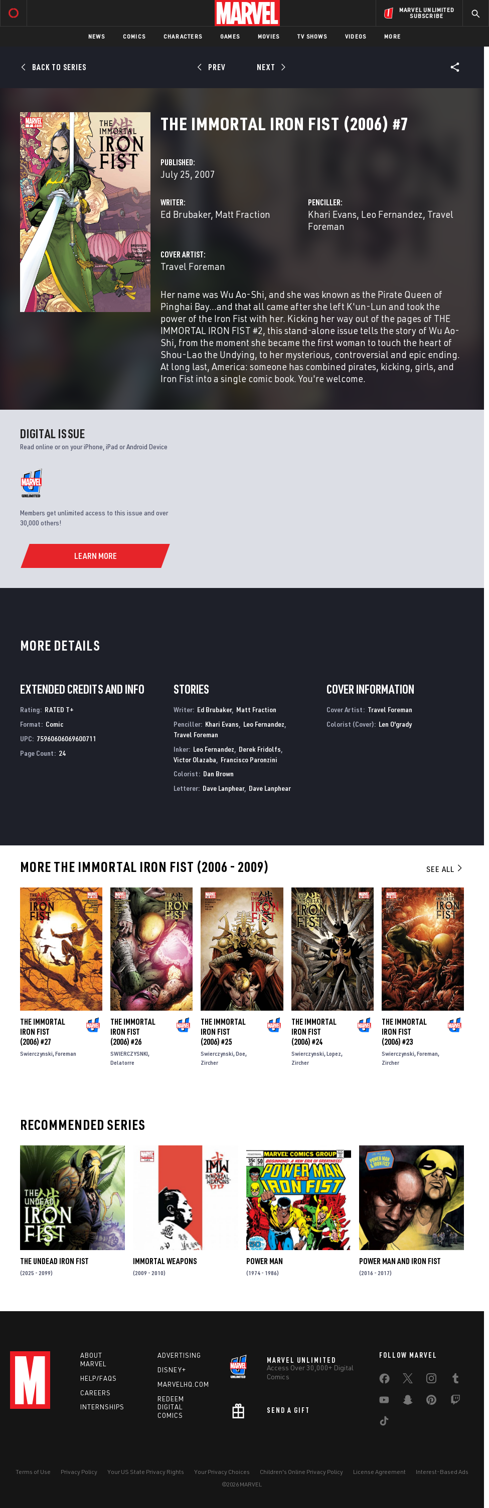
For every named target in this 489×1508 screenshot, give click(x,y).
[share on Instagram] (431, 1380)
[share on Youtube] (384, 1402)
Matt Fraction (242, 214)
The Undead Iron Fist (54, 1261)
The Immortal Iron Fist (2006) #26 (132, 1032)
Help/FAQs (98, 1378)
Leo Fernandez (392, 214)
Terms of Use (33, 1471)
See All (444, 869)
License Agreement (379, 1471)
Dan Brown (218, 773)
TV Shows (312, 36)
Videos (355, 36)
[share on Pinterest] (431, 1402)
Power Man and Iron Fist (400, 1261)
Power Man (264, 1261)
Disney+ (171, 1370)
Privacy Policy (79, 1471)
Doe (240, 1053)
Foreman (65, 1053)
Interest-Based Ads (442, 1471)
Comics (134, 36)
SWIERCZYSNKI (129, 1053)
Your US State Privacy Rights (145, 1471)
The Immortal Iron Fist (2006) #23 (404, 1032)
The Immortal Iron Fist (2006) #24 (314, 1032)
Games (230, 36)
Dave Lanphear (223, 788)
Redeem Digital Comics (170, 1407)
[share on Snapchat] (408, 1402)
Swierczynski (36, 1053)
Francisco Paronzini (249, 759)
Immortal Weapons (165, 1261)
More (392, 36)
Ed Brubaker (185, 214)
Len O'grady (395, 724)
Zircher (209, 1062)
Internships (102, 1407)
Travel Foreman (192, 266)
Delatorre (122, 1062)
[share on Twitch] (455, 1402)
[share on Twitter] (408, 1380)
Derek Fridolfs (260, 749)
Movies (268, 36)
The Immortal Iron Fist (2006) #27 (42, 1032)
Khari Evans (332, 214)
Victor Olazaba (195, 759)
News (96, 36)
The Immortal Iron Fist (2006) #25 (223, 1032)
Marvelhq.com (183, 1384)
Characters (183, 36)
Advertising (179, 1355)
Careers (95, 1393)
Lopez (334, 1053)
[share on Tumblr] (455, 1380)
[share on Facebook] (384, 1381)
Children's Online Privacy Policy (301, 1471)
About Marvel (93, 1359)
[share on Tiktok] (384, 1423)
